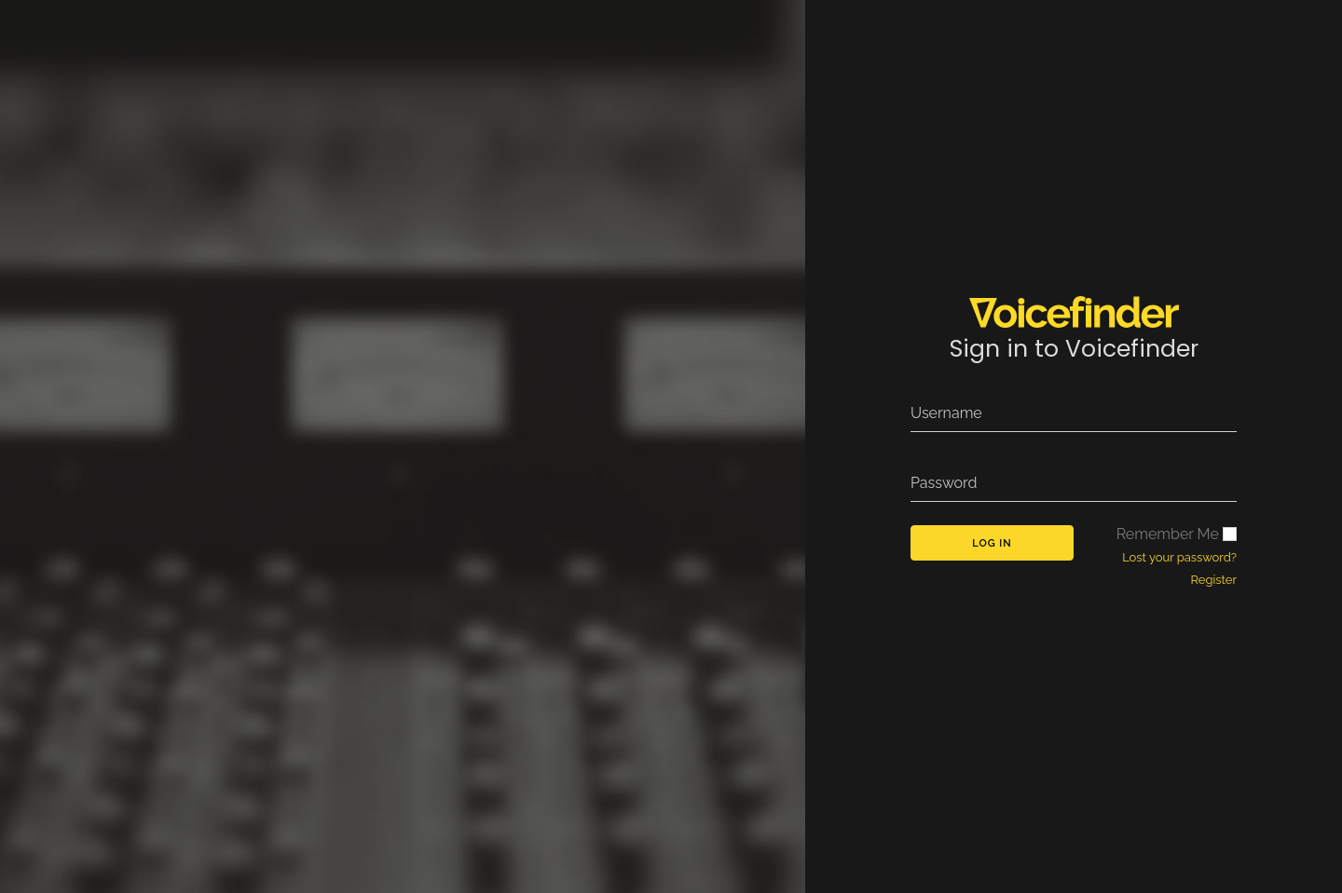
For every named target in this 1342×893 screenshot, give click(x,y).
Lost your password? (1179, 557)
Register (1214, 580)
